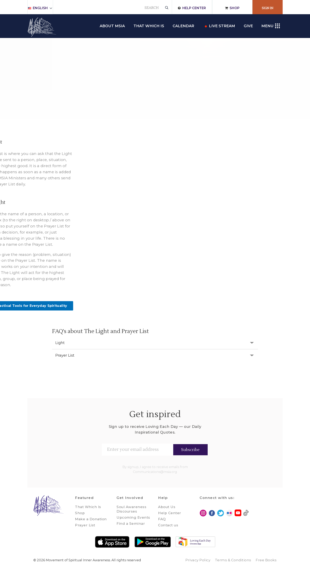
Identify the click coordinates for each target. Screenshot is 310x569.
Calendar (183, 26)
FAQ (162, 519)
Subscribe (190, 449)
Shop (234, 8)
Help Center (194, 8)
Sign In (267, 8)
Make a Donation (91, 519)
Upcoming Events (133, 517)
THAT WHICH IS (149, 26)
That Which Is (88, 507)
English (42, 8)
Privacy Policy (197, 560)
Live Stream (222, 26)
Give (248, 26)
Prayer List (64, 355)
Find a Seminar (131, 523)
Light (60, 343)
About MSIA (112, 26)
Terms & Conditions (233, 560)
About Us (166, 507)
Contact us (168, 525)
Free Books (266, 560)
